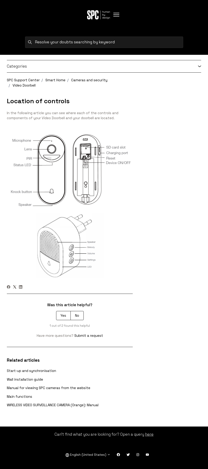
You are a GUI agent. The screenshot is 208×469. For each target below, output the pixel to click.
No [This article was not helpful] (77, 315)
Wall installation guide (25, 379)
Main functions (19, 396)
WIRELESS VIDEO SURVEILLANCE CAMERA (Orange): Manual (53, 405)
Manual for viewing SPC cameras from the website (48, 388)
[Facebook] (8, 287)
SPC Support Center (23, 80)
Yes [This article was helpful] (63, 315)
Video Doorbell (24, 85)
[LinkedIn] (20, 287)
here (149, 434)
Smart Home (55, 80)
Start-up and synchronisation (31, 371)
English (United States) (87, 455)
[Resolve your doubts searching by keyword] (104, 42)
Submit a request (88, 335)
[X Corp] (14, 287)
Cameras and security (89, 80)
